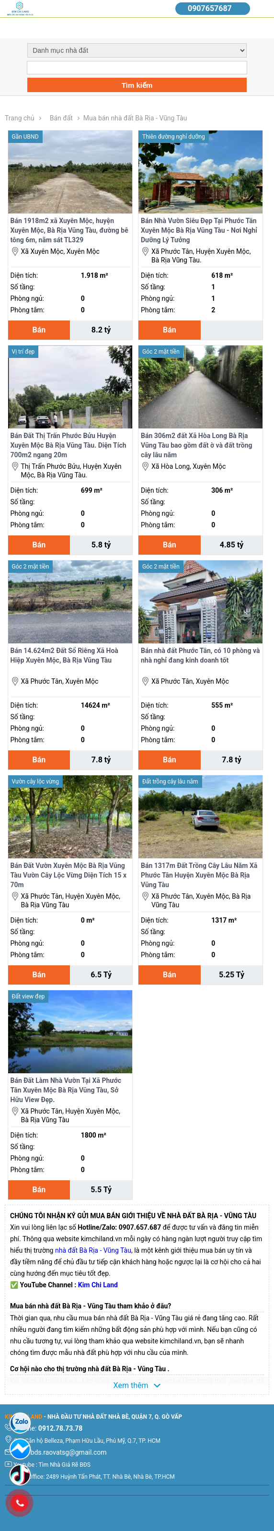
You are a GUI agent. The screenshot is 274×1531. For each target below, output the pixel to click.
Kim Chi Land (98, 1285)
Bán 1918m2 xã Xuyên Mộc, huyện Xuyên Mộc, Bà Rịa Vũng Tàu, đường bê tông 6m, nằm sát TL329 (69, 230)
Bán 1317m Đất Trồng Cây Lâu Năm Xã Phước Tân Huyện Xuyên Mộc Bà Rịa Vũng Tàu (199, 875)
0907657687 (210, 8)
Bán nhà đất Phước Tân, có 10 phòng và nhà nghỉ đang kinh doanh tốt (200, 655)
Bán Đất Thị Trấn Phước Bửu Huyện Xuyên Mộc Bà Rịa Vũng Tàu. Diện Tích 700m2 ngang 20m (68, 445)
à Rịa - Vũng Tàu (107, 1250)
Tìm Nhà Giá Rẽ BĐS (65, 1464)
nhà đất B (69, 1250)
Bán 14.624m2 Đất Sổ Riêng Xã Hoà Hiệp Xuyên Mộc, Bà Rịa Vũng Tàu (64, 655)
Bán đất (61, 118)
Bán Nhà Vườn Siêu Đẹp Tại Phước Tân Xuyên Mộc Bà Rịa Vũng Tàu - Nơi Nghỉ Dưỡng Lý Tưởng (199, 230)
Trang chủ (19, 118)
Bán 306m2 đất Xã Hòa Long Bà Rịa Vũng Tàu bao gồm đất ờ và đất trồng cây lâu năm (196, 445)
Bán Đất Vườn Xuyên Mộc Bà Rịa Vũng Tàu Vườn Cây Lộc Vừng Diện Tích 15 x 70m (69, 875)
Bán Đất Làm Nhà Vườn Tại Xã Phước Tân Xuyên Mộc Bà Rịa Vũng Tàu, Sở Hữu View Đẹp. (66, 1090)
